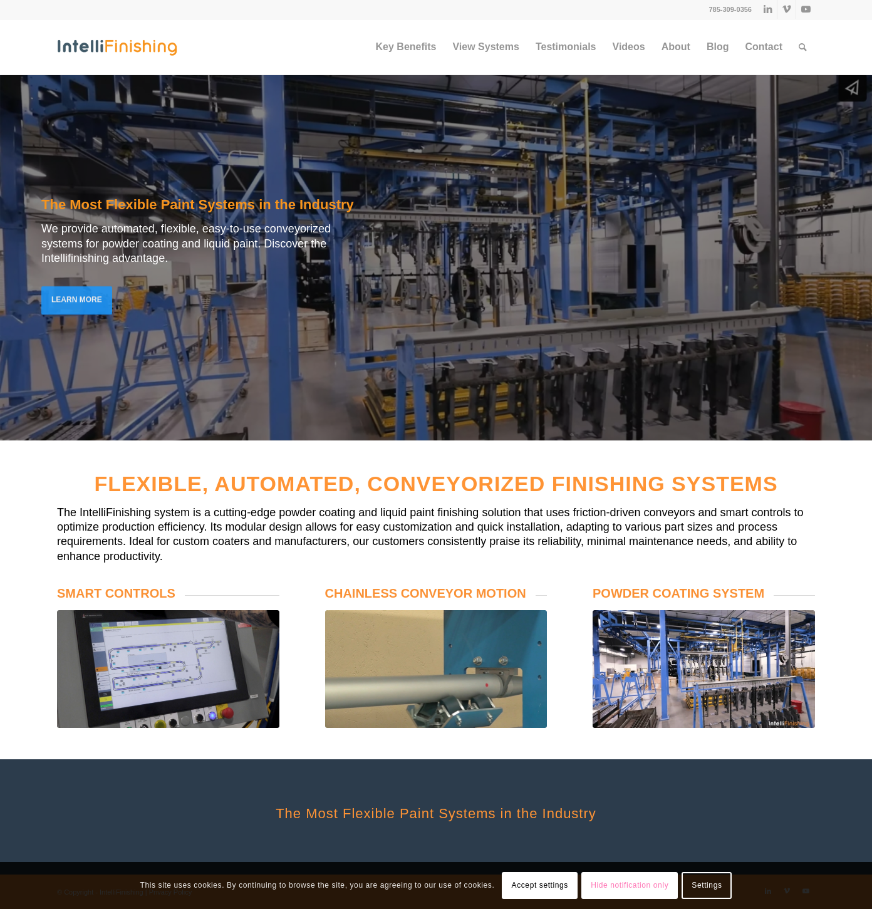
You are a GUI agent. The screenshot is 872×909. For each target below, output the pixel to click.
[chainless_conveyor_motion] (436, 668)
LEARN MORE (76, 296)
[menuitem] (406, 47)
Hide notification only (629, 885)
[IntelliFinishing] (117, 47)
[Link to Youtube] (805, 9)
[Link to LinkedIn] (768, 9)
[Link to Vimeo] (786, 9)
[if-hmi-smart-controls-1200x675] (168, 668)
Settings (707, 885)
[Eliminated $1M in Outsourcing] (704, 668)
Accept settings (540, 885)
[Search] (803, 47)
